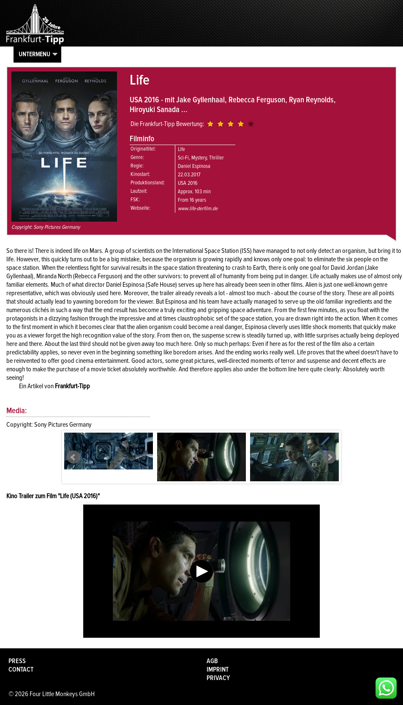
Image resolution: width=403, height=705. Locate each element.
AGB (212, 661)
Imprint (218, 669)
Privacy (218, 678)
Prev (73, 457)
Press (17, 661)
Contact (20, 669)
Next (329, 457)
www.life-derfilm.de (198, 208)
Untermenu (34, 54)
